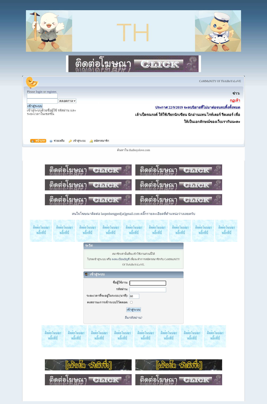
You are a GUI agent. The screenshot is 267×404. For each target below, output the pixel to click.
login (39, 91)
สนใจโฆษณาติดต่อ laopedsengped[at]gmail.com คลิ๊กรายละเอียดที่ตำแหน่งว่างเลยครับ (133, 214)
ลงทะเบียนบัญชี (121, 259)
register (51, 91)
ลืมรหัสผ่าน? (133, 317)
